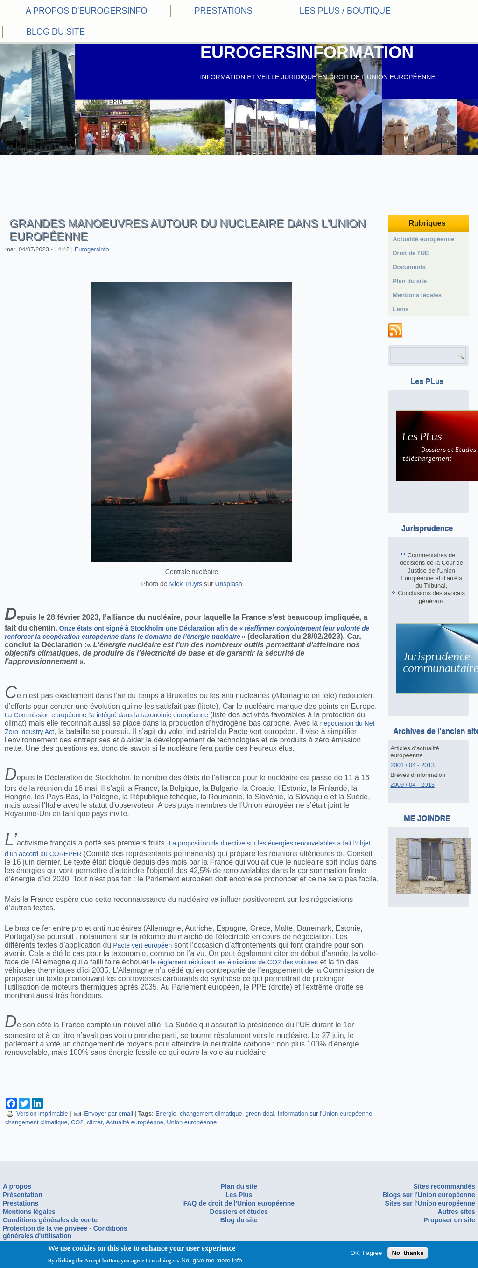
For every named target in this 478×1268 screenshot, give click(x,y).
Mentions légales (417, 294)
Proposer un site (449, 1220)
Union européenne (192, 1122)
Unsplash (228, 584)
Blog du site (55, 31)
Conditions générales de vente (50, 1220)
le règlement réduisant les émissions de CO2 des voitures (234, 962)
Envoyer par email (103, 1113)
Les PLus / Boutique (345, 10)
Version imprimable (37, 1113)
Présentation (22, 1195)
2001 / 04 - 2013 (412, 765)
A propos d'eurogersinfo (86, 10)
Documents (409, 266)
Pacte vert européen (141, 945)
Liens (400, 308)
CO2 (77, 1122)
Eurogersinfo (92, 249)
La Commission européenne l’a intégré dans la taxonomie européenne (106, 715)
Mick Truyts (185, 584)
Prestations (223, 10)
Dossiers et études (239, 1211)
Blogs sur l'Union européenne (428, 1195)
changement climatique (211, 1113)
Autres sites (456, 1211)
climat (95, 1122)
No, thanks (407, 1253)
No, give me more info (211, 1261)
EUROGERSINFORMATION (307, 52)
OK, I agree (366, 1253)
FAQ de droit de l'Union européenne (239, 1203)
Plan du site (410, 280)
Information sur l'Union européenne (325, 1113)
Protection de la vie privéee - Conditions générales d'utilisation (65, 1232)
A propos (17, 1186)
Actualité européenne (134, 1122)
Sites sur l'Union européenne (430, 1203)
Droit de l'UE (411, 252)
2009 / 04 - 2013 (412, 784)
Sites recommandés (444, 1186)
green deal (260, 1113)
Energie (165, 1113)
